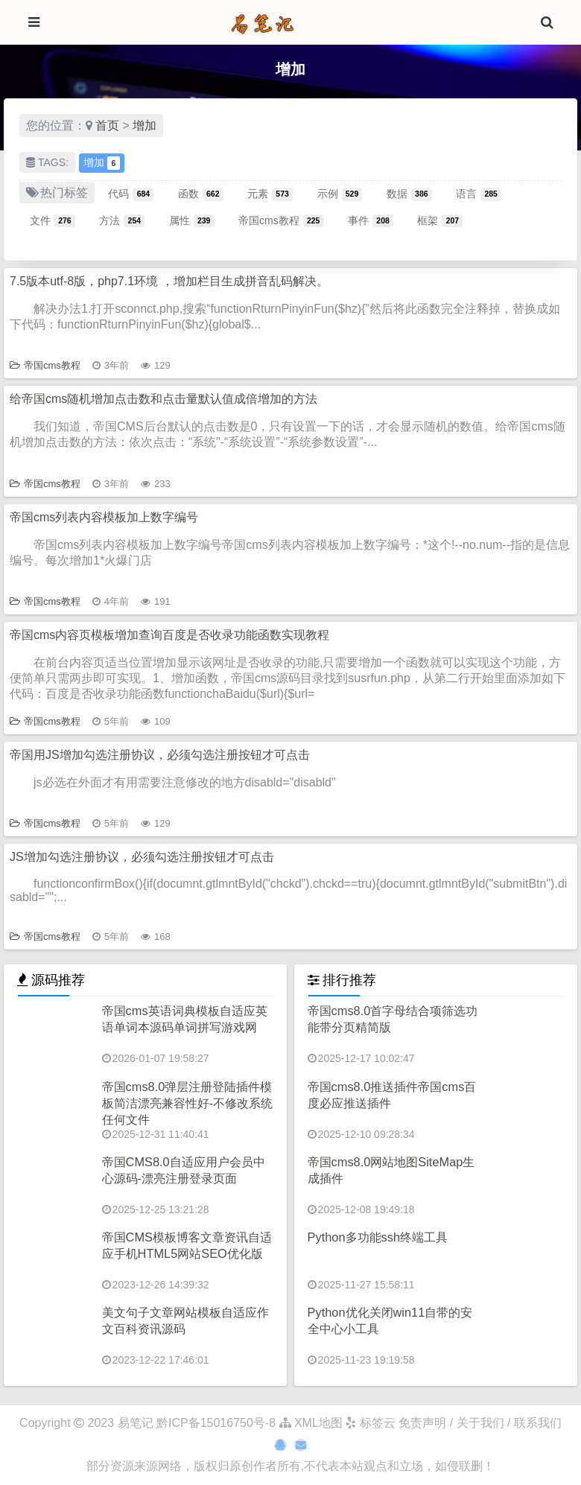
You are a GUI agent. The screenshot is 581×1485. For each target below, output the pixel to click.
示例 (340, 193)
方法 (122, 220)
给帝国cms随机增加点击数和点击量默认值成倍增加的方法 (163, 398)
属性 (192, 220)
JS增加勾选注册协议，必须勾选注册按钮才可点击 (142, 856)
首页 (107, 125)
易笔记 (135, 1422)
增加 (144, 125)
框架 (440, 220)
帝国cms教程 (281, 220)
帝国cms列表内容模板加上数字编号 (104, 517)
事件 (370, 220)
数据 (409, 193)
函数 (200, 193)
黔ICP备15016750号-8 (217, 1422)
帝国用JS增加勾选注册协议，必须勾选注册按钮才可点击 (160, 754)
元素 (270, 193)
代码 (130, 193)
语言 (478, 193)
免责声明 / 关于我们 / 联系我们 (480, 1422)
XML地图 (311, 1422)
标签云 (370, 1422)
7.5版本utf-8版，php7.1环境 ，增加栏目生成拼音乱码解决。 (169, 281)
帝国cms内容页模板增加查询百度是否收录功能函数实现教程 (169, 635)
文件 (52, 220)
